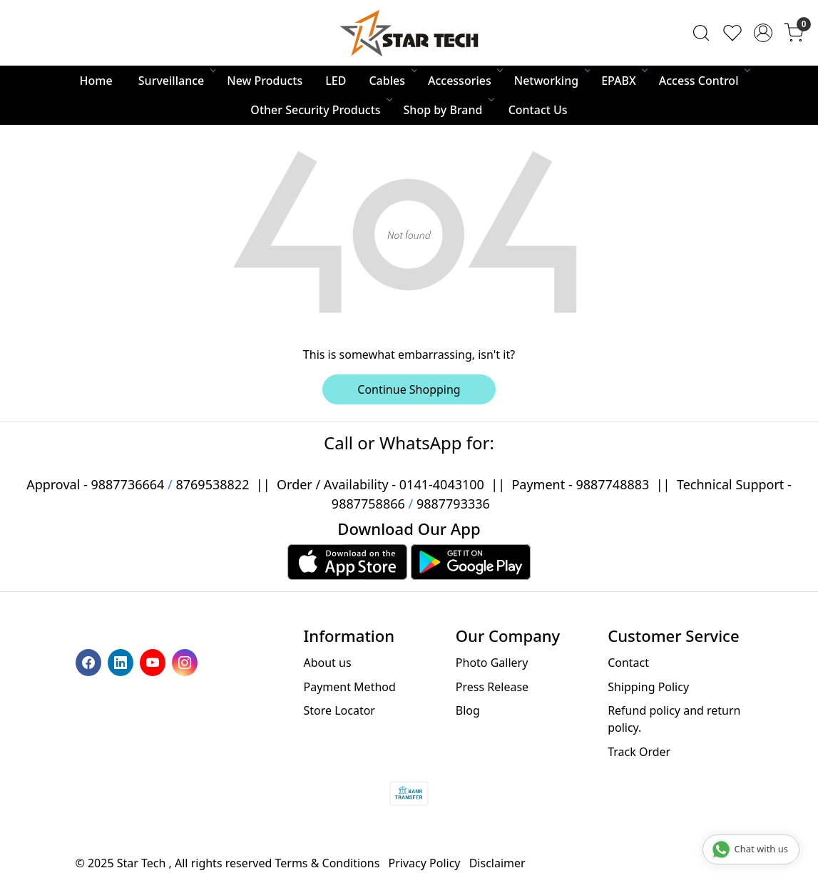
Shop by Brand (448, 110)
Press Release (492, 687)
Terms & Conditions (327, 863)
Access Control (704, 80)
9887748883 (612, 484)
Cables (392, 80)
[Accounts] (763, 33)
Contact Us (538, 110)
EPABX (623, 80)
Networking (551, 80)
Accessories (464, 80)
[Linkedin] (122, 661)
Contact (628, 662)
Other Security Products (320, 110)
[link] (701, 33)
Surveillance (176, 80)
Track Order (639, 752)
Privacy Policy (425, 863)
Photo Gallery (492, 662)
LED (335, 80)
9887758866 (368, 503)
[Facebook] (90, 661)
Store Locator (339, 710)
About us (327, 662)
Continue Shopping (408, 389)
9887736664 (127, 484)
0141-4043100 (441, 484)
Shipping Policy (648, 687)
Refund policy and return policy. (674, 719)
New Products (264, 80)
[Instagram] (186, 661)
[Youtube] (154, 661)
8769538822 (212, 484)
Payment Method (349, 687)
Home (96, 80)
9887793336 (453, 503)
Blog (468, 710)
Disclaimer (497, 863)
